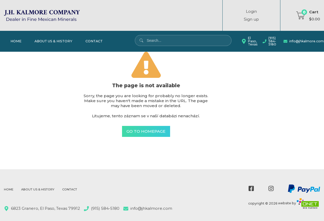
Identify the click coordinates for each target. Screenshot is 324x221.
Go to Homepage (145, 131)
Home (15, 41)
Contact (94, 41)
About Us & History (53, 41)
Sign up (251, 19)
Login (251, 11)
